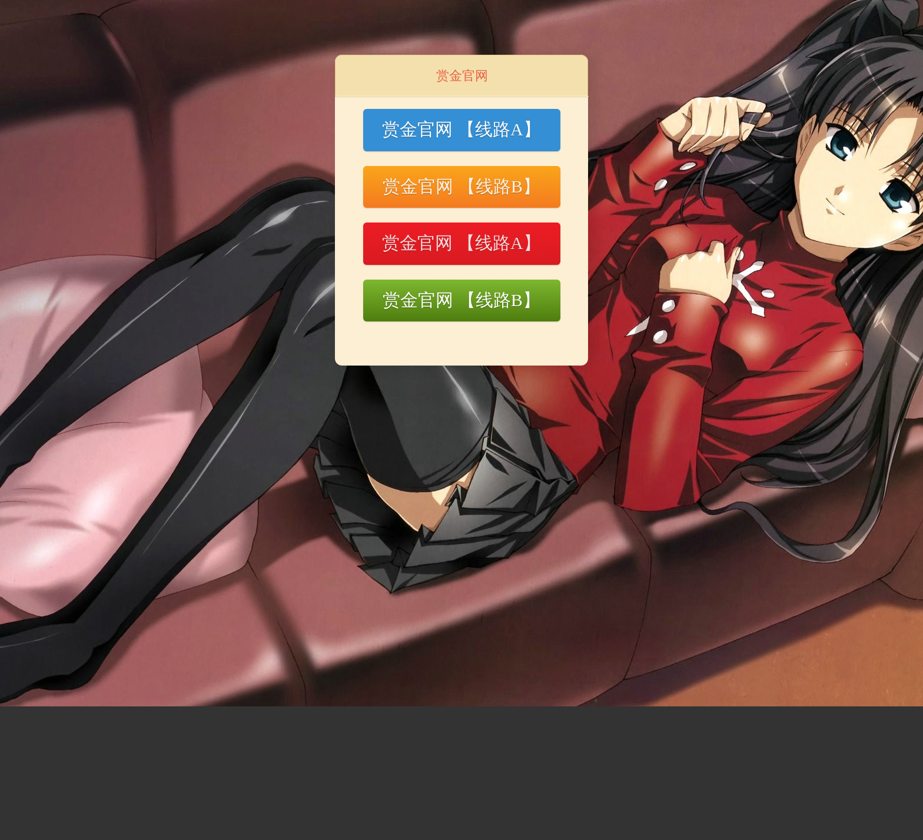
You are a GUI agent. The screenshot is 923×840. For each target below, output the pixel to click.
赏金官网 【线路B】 (461, 186)
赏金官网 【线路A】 (461, 129)
